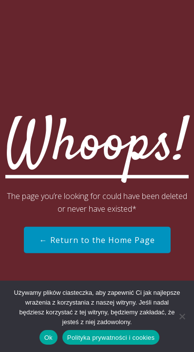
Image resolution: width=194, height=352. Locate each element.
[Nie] (182, 316)
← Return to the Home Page (97, 240)
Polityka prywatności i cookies (111, 337)
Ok (48, 337)
